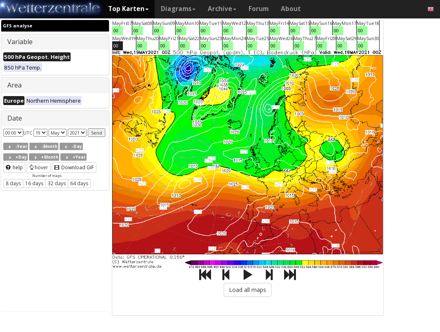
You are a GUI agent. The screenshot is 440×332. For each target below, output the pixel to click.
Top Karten (128, 8)
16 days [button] (34, 183)
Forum (259, 8)
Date (14, 118)
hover (38, 167)
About (291, 8)
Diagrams (178, 8)
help (14, 167)
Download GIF (74, 167)
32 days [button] (57, 183)
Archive (222, 8)
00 (115, 30)
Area (14, 85)
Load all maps (247, 290)
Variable (20, 41)
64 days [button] (79, 183)
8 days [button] (13, 183)
